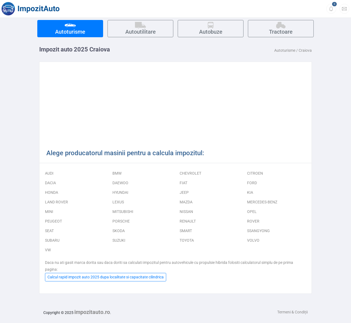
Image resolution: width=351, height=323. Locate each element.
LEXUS (118, 202)
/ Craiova (304, 50)
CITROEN (255, 173)
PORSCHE (121, 221)
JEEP (184, 192)
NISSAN (186, 211)
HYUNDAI (120, 192)
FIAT (183, 183)
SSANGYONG (258, 231)
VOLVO (253, 240)
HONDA (51, 192)
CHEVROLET (190, 173)
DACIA (50, 183)
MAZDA (186, 202)
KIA (250, 192)
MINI (49, 211)
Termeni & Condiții (292, 312)
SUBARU (52, 240)
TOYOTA (187, 240)
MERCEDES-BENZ (262, 202)
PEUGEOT (53, 221)
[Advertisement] (175, 107)
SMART (186, 231)
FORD (252, 183)
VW (48, 250)
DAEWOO (120, 183)
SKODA (118, 231)
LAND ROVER (56, 202)
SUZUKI (118, 240)
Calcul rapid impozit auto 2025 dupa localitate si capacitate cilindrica (105, 277)
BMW (116, 173)
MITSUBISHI (122, 211)
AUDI (49, 173)
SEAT (49, 231)
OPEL (252, 211)
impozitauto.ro (92, 312)
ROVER (253, 221)
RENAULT (188, 221)
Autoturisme (284, 50)
